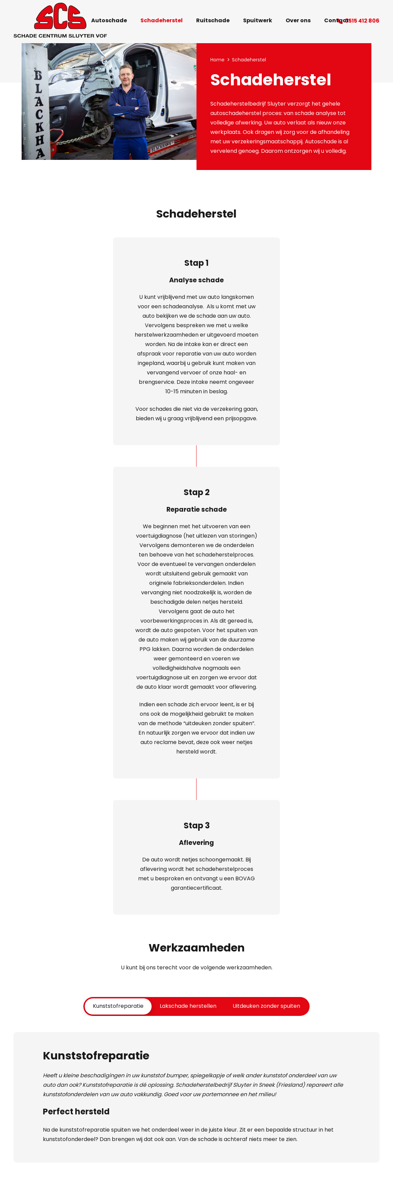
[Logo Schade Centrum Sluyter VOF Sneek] (60, 21)
